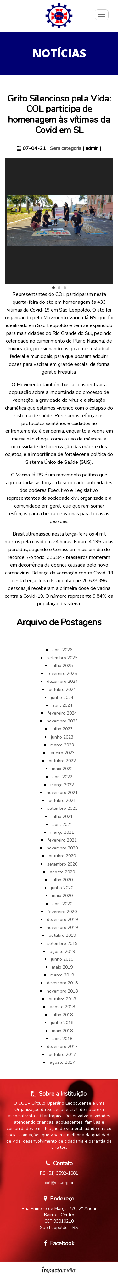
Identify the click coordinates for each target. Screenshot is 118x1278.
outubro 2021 (62, 800)
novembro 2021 (62, 793)
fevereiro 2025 (62, 673)
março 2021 (62, 832)
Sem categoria (65, 148)
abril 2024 (62, 705)
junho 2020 (62, 888)
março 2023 (62, 745)
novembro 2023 (62, 721)
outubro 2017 (62, 1054)
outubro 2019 (62, 935)
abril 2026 (62, 650)
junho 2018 (62, 1023)
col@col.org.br (59, 1183)
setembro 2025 (62, 658)
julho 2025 (62, 666)
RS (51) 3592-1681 (59, 1173)
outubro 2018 (62, 999)
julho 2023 (62, 729)
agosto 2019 (62, 951)
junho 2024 (62, 697)
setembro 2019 (62, 944)
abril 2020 (62, 904)
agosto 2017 (62, 1062)
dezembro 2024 (62, 681)
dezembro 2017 (62, 1047)
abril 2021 (62, 824)
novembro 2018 (62, 991)
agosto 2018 (62, 1007)
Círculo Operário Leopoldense (59, 15)
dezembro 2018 (62, 983)
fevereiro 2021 (62, 840)
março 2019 (62, 975)
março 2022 (62, 785)
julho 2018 (62, 1015)
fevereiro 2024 (62, 713)
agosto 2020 (62, 872)
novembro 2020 (62, 848)
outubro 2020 (62, 856)
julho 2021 (62, 817)
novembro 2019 (62, 927)
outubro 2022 (62, 761)
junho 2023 (62, 737)
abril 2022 (62, 777)
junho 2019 (62, 959)
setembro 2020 (62, 864)
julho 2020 (62, 880)
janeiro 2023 (62, 753)
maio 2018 (62, 1031)
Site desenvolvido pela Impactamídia (59, 1269)
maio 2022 (62, 769)
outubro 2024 (62, 690)
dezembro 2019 (62, 920)
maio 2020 (62, 896)
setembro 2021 (62, 808)
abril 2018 (62, 1039)
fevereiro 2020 (62, 912)
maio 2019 (62, 967)
